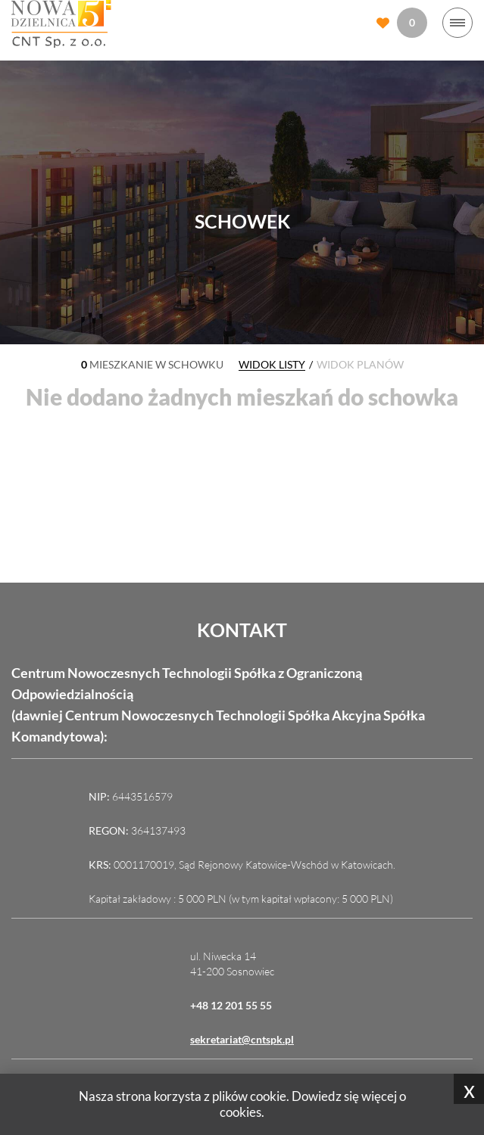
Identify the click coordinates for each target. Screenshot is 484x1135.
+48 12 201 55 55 (231, 1005)
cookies (240, 1112)
